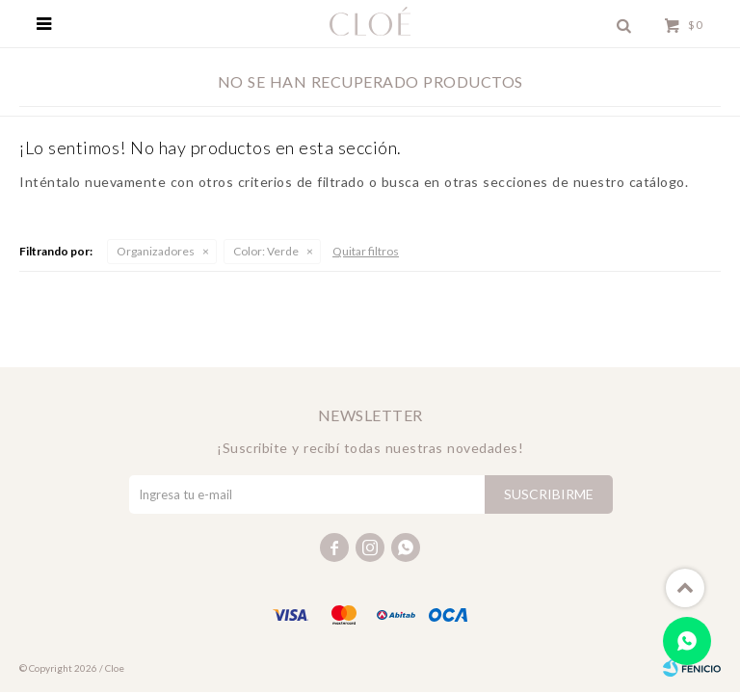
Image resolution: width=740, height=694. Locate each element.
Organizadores (156, 251)
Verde (266, 251)
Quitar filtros (365, 251)
